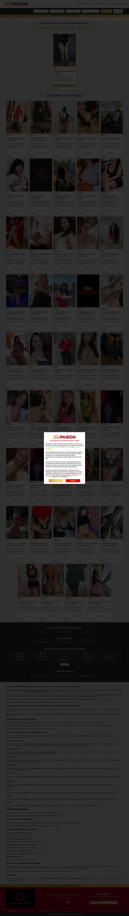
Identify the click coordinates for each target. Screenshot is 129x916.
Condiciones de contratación (54, 447)
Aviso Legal (67, 447)
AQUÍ (69, 476)
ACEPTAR (56, 481)
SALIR (73, 481)
